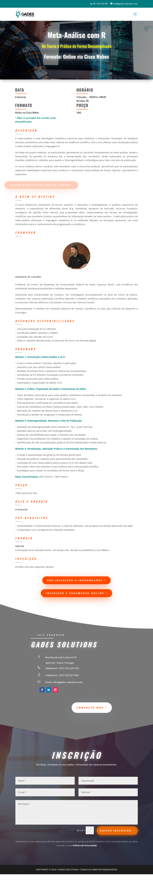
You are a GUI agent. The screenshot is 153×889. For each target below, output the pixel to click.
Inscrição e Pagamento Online (75, 593)
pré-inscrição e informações (75, 580)
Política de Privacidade (85, 845)
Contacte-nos (90, 707)
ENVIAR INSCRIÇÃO (116, 830)
